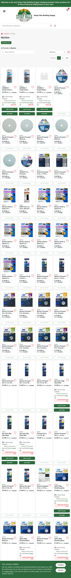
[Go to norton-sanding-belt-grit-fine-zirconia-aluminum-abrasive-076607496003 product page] (61, 439)
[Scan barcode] (55, 25)
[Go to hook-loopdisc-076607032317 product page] (61, 544)
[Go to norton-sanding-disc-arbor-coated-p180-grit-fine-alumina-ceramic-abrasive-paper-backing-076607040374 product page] (61, 134)
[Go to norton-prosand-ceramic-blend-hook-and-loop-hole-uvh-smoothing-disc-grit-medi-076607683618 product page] (26, 343)
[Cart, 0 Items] (67, 10)
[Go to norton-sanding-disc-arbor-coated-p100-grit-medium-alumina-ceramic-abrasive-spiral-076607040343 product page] (9, 134)
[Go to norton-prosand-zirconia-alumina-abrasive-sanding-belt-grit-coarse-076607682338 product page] (44, 386)
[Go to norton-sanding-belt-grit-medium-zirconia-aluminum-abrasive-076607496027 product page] (9, 492)
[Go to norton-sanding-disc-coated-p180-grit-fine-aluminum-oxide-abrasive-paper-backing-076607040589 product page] (9, 238)
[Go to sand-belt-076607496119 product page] (9, 439)
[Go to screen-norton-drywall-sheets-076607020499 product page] (26, 203)
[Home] (2, 34)
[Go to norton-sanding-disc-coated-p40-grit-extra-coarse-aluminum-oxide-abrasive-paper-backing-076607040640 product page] (9, 203)
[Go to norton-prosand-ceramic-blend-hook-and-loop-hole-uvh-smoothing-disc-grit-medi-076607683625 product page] (44, 343)
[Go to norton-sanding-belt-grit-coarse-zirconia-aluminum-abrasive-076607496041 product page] (26, 492)
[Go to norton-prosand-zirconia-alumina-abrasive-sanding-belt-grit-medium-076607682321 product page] (26, 386)
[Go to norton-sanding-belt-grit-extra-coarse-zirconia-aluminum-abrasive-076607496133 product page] (44, 439)
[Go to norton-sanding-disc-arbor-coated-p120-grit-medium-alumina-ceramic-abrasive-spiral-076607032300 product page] (44, 544)
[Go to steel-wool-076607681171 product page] (44, 91)
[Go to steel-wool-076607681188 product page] (9, 91)
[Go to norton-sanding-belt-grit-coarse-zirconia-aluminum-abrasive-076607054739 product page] (61, 273)
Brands (7, 33)
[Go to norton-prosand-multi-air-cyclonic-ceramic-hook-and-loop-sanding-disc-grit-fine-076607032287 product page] (9, 544)
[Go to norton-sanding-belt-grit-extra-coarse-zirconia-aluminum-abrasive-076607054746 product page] (26, 273)
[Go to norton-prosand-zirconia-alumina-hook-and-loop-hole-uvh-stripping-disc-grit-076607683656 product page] (26, 308)
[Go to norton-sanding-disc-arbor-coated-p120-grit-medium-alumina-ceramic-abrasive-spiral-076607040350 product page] (26, 134)
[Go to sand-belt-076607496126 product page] (26, 439)
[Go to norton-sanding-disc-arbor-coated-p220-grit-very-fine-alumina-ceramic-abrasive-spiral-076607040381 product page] (9, 168)
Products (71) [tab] (6, 42)
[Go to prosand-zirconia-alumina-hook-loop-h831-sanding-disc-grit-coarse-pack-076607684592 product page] (26, 168)
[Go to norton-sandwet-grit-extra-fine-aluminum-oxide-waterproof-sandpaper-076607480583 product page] (44, 492)
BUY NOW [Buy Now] (9, 113)
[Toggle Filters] (69, 52)
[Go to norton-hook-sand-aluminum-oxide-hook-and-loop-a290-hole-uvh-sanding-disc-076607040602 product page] (44, 238)
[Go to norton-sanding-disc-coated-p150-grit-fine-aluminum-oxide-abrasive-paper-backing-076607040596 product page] (26, 238)
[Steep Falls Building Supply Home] (24, 15)
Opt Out (60, 570)
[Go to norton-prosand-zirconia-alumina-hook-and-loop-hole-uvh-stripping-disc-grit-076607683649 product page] (9, 308)
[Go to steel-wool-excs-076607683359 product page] (26, 91)
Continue (61, 565)
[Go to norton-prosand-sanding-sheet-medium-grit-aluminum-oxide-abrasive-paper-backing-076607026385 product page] (44, 168)
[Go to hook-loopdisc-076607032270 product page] (61, 492)
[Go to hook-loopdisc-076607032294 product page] (26, 544)
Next (67, 58)
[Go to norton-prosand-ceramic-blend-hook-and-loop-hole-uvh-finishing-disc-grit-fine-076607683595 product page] (61, 308)
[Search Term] (27, 26)
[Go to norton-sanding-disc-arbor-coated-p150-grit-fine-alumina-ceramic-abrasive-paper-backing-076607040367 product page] (44, 134)
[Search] (51, 25)
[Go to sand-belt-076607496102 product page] (61, 386)
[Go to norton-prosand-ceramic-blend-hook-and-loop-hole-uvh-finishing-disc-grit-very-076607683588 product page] (44, 308)
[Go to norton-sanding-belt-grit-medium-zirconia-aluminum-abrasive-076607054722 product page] (44, 273)
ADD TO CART (9, 109)
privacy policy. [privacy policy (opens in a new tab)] (9, 571)
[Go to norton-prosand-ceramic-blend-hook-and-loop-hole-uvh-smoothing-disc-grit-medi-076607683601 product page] (9, 343)
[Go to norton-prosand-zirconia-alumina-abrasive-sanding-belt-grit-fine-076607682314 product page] (9, 386)
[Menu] (4, 11)
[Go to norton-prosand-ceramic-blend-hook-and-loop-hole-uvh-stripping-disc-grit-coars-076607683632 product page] (61, 343)
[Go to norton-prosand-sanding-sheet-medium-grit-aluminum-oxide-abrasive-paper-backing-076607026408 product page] (61, 168)
